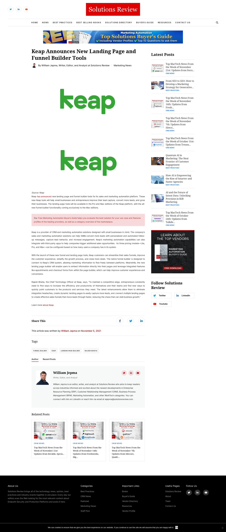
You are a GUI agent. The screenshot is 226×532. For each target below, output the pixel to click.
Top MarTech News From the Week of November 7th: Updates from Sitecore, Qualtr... (126, 452)
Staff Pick (85, 511)
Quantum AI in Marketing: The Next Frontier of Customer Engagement (177, 160)
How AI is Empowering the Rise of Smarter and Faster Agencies (179, 178)
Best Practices (62, 22)
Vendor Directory (130, 501)
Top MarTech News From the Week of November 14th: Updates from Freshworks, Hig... (87, 452)
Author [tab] (35, 359)
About (168, 496)
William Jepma (49, 65)
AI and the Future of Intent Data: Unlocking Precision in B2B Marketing (178, 197)
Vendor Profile (128, 511)
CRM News (39, 443)
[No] (222, 527)
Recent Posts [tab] (49, 359)
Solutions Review (173, 491)
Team (168, 501)
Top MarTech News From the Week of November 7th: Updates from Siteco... (180, 123)
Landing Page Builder (70, 351)
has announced (44, 196)
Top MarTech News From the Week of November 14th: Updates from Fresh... (180, 102)
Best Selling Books (88, 22)
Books (125, 491)
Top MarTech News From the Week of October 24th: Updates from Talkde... (180, 217)
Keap (54, 351)
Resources (164, 22)
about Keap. (48, 305)
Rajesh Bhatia (91, 351)
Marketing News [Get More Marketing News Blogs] (123, 65)
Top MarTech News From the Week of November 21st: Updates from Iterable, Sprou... (49, 450)
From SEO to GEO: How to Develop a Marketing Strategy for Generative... (180, 84)
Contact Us (182, 22)
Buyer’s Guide (145, 22)
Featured (85, 501)
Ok (176, 527)
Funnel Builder (40, 351)
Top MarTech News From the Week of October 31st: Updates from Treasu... (180, 141)
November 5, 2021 (91, 330)
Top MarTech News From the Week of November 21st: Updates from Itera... (180, 67)
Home (34, 22)
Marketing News (88, 506)
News (45, 22)
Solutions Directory (118, 22)
